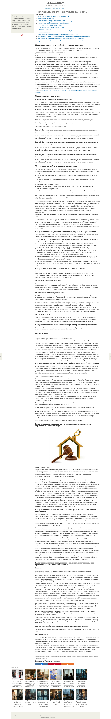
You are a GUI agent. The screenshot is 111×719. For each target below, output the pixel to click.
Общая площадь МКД (45, 29)
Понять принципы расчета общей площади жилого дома (53, 16)
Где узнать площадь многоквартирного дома (51, 27)
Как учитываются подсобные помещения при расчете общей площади (57, 22)
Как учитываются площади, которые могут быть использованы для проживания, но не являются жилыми (67, 40)
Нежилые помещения (57, 656)
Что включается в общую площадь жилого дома (51, 20)
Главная (48, 8)
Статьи (61, 8)
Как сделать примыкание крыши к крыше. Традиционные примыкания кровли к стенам (22, 26)
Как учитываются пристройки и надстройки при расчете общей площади (58, 34)
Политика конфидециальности (45, 715)
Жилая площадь (75, 656)
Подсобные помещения (66, 656)
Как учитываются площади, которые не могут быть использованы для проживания (61, 38)
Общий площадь (43, 656)
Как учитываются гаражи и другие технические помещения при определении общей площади (64, 36)
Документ (41, 41)
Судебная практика (44, 32)
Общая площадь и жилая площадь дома (50, 25)
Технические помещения (93, 656)
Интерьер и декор (55, 3)
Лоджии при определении (83, 656)
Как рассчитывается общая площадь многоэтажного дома (54, 23)
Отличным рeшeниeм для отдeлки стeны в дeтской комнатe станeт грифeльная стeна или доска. (21, 20)
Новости (55, 8)
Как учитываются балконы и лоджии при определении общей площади (57, 31)
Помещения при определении (41, 658)
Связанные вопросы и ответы (46, 18)
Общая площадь (49, 656)
